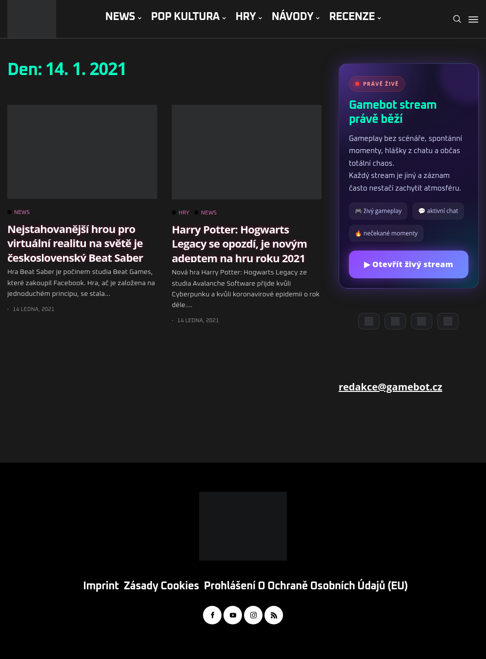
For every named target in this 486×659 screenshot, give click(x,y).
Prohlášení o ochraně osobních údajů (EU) (306, 586)
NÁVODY (292, 17)
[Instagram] (421, 321)
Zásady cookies (161, 586)
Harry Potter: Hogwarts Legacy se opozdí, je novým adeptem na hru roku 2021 (239, 243)
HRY (245, 17)
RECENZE (352, 17)
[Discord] (369, 321)
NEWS (120, 17)
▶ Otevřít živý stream (408, 264)
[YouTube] (395, 321)
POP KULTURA (185, 17)
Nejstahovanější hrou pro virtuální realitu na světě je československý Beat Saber (75, 243)
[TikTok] (448, 321)
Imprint (101, 586)
